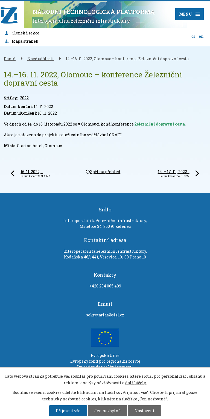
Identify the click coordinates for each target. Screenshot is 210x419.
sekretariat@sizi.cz (105, 315)
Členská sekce (21, 33)
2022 (24, 97)
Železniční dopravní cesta (160, 124)
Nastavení (144, 410)
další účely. (136, 382)
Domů (10, 58)
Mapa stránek (21, 41)
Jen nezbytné (107, 410)
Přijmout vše (68, 410)
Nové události (40, 58)
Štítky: (11, 97)
